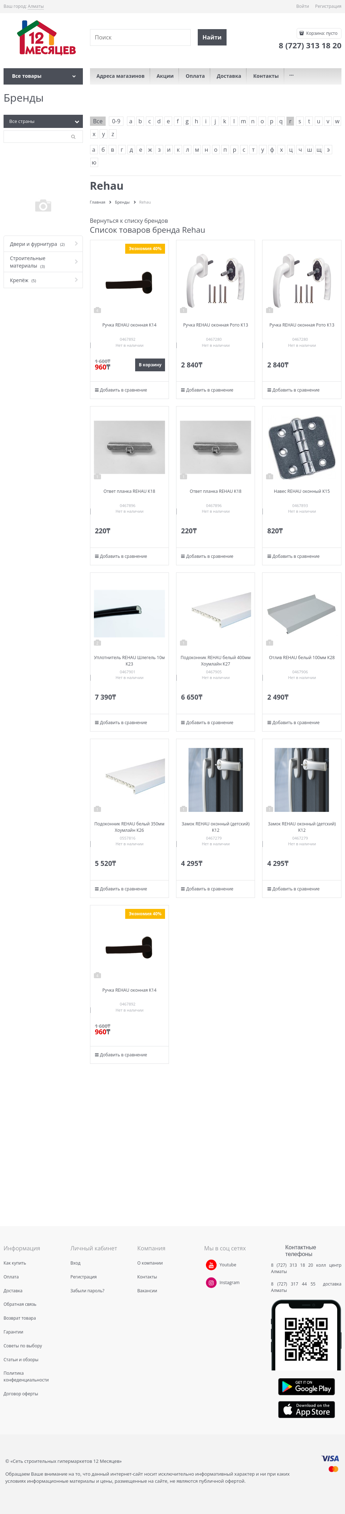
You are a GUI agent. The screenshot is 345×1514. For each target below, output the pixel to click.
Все (98, 121)
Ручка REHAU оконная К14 (129, 325)
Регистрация (328, 6)
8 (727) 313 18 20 (292, 1265)
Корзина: (321, 33)
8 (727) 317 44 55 (295, 1284)
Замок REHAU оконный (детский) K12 (216, 827)
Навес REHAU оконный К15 (302, 491)
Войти (302, 6)
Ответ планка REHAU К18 (129, 491)
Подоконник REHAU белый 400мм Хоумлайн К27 (216, 660)
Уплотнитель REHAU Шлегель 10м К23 (129, 660)
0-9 (116, 121)
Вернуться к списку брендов (129, 221)
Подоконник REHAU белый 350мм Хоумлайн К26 (129, 827)
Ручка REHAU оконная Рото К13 (215, 325)
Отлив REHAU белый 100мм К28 (302, 657)
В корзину (150, 365)
